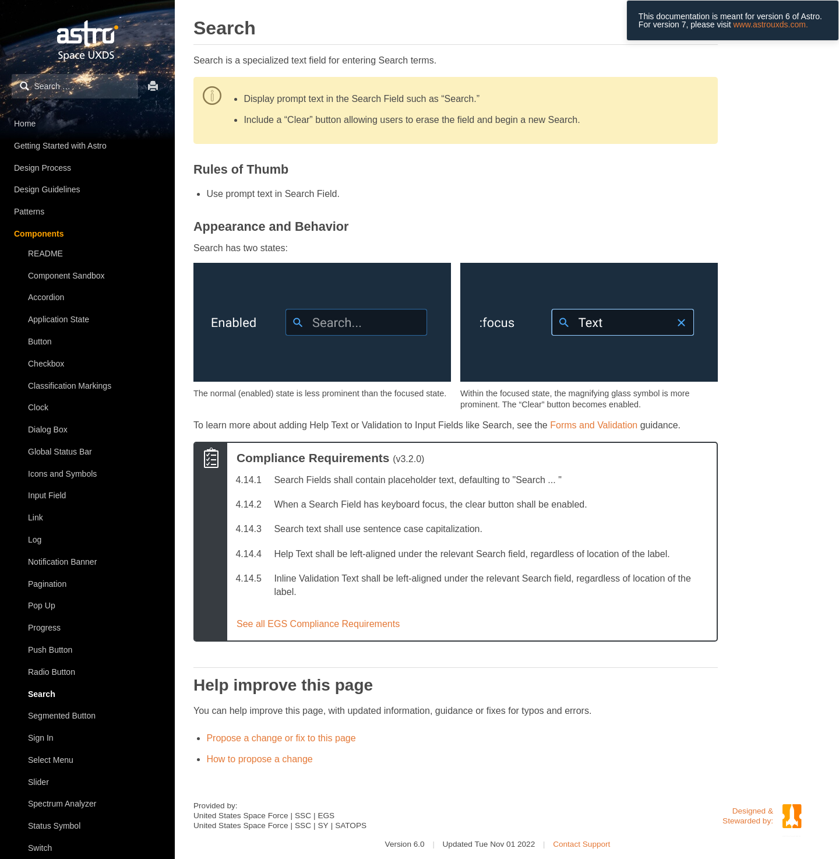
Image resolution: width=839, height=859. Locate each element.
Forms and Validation (593, 425)
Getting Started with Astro (60, 145)
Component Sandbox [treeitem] (66, 275)
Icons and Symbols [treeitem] (62, 473)
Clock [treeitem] (38, 407)
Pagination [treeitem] (47, 584)
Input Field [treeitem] (47, 495)
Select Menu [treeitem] (50, 760)
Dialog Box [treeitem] (48, 429)
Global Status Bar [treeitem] (60, 451)
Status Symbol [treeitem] (54, 825)
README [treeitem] (45, 253)
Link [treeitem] (35, 517)
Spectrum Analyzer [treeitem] (62, 803)
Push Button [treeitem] (50, 649)
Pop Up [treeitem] (41, 605)
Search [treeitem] (41, 694)
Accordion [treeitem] (46, 297)
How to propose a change (259, 759)
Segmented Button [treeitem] (62, 715)
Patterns (29, 211)
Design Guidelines (47, 189)
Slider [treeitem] (38, 782)
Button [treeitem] (39, 341)
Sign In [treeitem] (41, 737)
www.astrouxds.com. (770, 24)
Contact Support (581, 844)
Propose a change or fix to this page (280, 738)
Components (39, 233)
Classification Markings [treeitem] (69, 385)
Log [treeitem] (34, 539)
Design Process (42, 167)
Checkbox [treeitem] (46, 363)
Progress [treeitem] (44, 627)
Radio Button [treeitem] (51, 672)
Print (153, 86)
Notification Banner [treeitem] (62, 561)
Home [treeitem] (25, 123)
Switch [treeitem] (40, 848)
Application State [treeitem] (58, 319)
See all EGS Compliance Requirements (318, 624)
